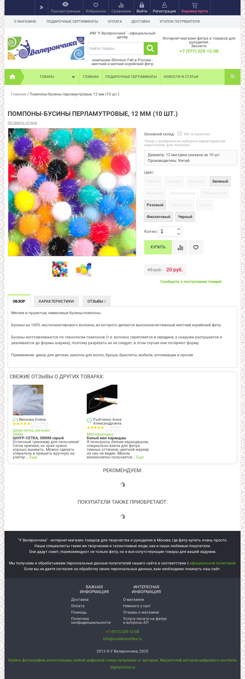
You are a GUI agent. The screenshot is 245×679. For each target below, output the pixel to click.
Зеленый (220, 181)
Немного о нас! (137, 606)
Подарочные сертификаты (72, 21)
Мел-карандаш (100, 434)
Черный (185, 217)
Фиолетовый (158, 217)
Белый (153, 181)
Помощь (79, 612)
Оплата (116, 21)
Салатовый (181, 205)
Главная (91, 77)
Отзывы (96, 301)
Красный (155, 193)
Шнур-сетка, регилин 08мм (31, 432)
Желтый (196, 181)
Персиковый (214, 193)
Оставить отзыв (22, 122)
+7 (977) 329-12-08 (199, 51)
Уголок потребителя (182, 21)
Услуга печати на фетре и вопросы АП (145, 620)
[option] (60, 269)
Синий (205, 205)
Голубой (174, 181)
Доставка (142, 21)
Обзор (19, 301)
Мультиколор (183, 193)
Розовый (155, 205)
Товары (58, 77)
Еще (33, 457)
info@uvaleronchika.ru (122, 639)
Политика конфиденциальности (91, 620)
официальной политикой (212, 563)
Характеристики (56, 301)
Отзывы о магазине (141, 612)
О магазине (25, 21)
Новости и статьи (181, 77)
